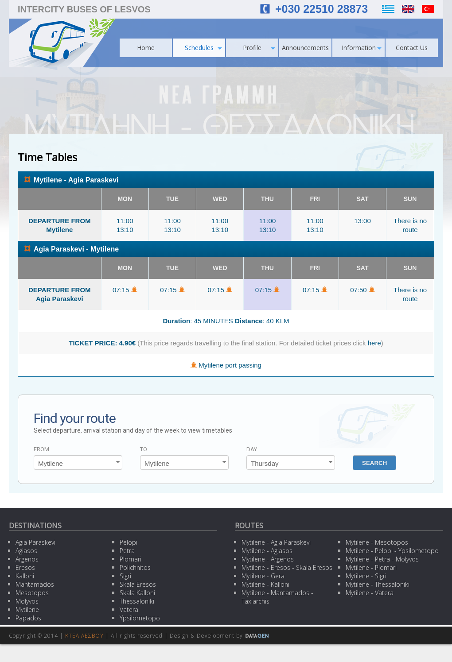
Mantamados (35, 584)
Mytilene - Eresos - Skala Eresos (287, 567)
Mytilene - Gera (263, 576)
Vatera (129, 609)
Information (362, 47)
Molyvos (27, 601)
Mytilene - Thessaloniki (377, 584)
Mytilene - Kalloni (265, 584)
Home (146, 47)
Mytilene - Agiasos (267, 550)
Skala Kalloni (137, 592)
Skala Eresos (138, 584)
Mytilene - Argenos (268, 559)
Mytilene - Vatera (370, 592)
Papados (28, 618)
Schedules (203, 47)
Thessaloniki (137, 601)
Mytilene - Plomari (371, 567)
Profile (259, 47)
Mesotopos (32, 592)
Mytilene (27, 609)
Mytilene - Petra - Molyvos (382, 559)
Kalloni (25, 576)
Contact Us (412, 47)
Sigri (125, 576)
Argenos (27, 559)
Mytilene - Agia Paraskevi (276, 542)
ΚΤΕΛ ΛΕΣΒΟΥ (84, 635)
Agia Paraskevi (35, 542)
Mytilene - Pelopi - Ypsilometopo (392, 550)
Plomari (130, 559)
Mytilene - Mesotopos (377, 542)
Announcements (305, 47)
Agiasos (26, 550)
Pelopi (128, 542)
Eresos (25, 567)
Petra (127, 550)
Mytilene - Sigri (366, 576)
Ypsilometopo (140, 618)
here (374, 343)
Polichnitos (135, 567)
